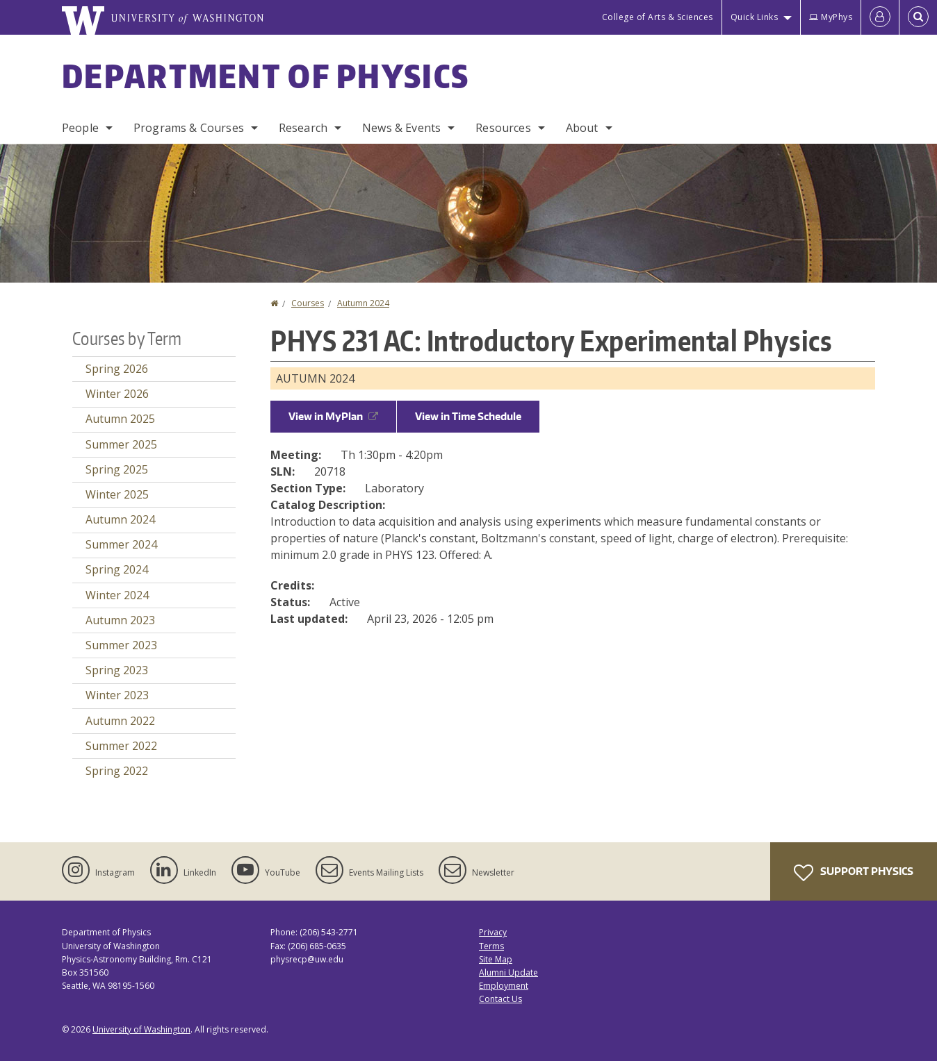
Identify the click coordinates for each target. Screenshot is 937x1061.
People (80, 127)
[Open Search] (918, 17)
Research (303, 127)
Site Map (495, 959)
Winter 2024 (117, 595)
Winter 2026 (117, 393)
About (582, 127)
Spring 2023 (116, 670)
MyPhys (830, 17)
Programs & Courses (188, 127)
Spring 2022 (116, 770)
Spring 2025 (116, 469)
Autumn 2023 (120, 620)
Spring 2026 (116, 368)
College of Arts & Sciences (657, 17)
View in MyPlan (333, 416)
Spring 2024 (116, 569)
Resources (502, 127)
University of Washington (141, 1029)
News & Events (401, 127)
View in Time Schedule (468, 416)
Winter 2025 (117, 494)
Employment (503, 986)
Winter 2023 (117, 695)
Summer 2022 (121, 745)
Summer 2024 (121, 544)
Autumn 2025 (120, 418)
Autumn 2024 (363, 303)
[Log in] (880, 17)
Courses (307, 303)
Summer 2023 (121, 645)
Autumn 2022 (120, 720)
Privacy (493, 932)
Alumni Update (508, 972)
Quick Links (755, 17)
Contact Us (500, 999)
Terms (491, 946)
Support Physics (853, 873)
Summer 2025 (121, 444)
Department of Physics (265, 76)
